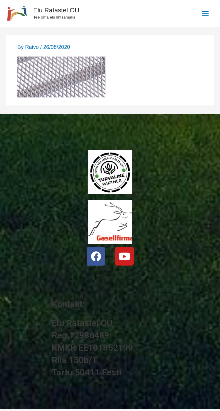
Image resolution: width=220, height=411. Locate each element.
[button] (110, 122)
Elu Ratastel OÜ (56, 10)
